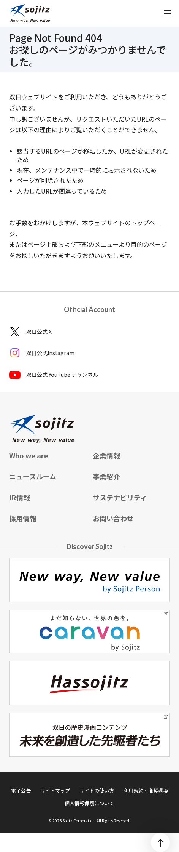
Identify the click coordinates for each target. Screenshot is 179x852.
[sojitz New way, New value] (29, 13)
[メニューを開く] (167, 13)
